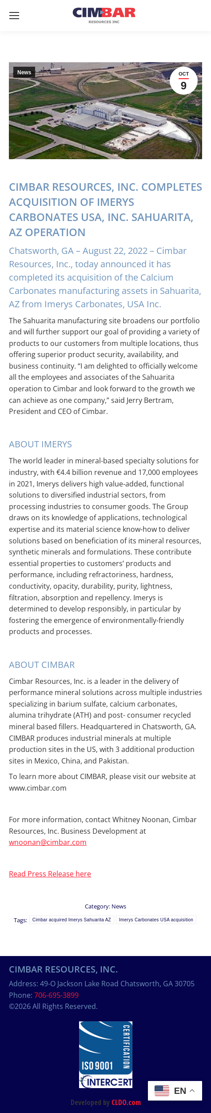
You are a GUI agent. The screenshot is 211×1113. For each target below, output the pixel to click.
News (24, 72)
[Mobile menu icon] (14, 15)
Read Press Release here (50, 874)
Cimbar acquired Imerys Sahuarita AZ (71, 919)
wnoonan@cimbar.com (48, 842)
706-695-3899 (56, 995)
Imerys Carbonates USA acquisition (156, 919)
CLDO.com (126, 1102)
